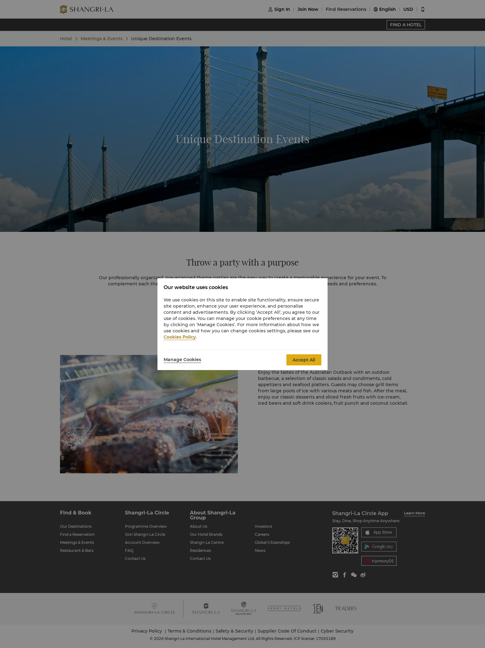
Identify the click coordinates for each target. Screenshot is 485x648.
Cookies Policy (180, 337)
